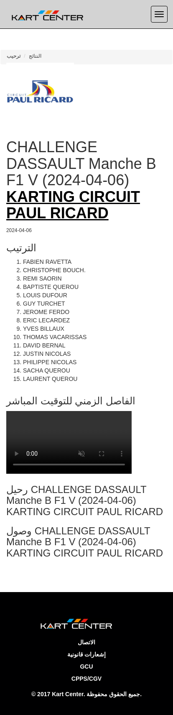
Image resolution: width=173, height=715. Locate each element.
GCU (86, 666)
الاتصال (86, 642)
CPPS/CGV (86, 678)
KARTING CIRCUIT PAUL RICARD (73, 205)
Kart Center (67, 694)
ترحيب (13, 56)
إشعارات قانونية (86, 654)
